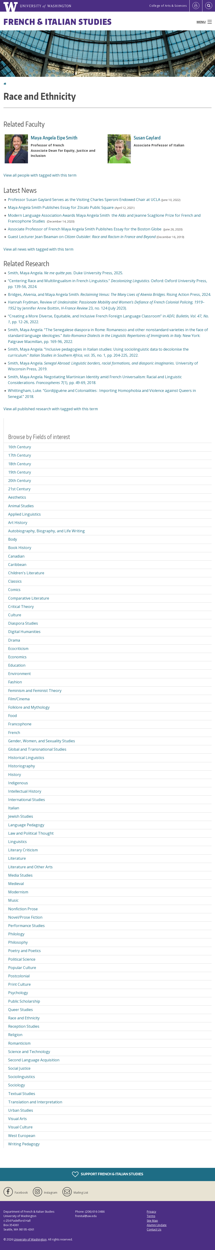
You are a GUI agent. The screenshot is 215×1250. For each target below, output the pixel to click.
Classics (15, 581)
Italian (13, 808)
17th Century (19, 455)
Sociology (16, 1085)
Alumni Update (157, 1225)
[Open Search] (208, 6)
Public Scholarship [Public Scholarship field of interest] (24, 1001)
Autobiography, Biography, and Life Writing (46, 530)
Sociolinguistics (21, 1076)
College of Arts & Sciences (168, 6)
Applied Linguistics (24, 514)
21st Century (19, 488)
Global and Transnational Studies (37, 749)
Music (13, 900)
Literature (17, 858)
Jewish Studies (20, 816)
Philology (16, 934)
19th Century (19, 472)
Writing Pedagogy (24, 1144)
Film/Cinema (19, 698)
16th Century (19, 446)
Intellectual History (24, 791)
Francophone (19, 724)
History (14, 774)
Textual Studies (21, 1093)
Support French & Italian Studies (107, 1174)
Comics (14, 589)
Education (16, 665)
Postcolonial (19, 976)
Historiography (21, 766)
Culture (14, 614)
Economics (17, 656)
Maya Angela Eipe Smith (54, 138)
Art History (17, 522)
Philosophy (18, 942)
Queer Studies (20, 1009)
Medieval (16, 883)
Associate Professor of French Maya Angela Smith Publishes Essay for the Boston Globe (85, 229)
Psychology (18, 992)
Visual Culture (20, 1127)
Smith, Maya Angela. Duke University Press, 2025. (65, 272)
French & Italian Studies (57, 22)
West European (21, 1135)
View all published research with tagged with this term (50, 408)
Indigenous (18, 782)
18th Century (19, 463)
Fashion (15, 682)
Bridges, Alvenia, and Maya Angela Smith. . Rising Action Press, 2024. (109, 294)
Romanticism (19, 1043)
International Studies (26, 799)
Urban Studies (20, 1110)
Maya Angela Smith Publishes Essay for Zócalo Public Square (61, 207)
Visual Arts (17, 1118)
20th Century (19, 480)
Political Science (21, 959)
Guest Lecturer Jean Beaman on (82, 236)
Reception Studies (23, 1026)
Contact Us (154, 1229)
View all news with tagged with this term (38, 249)
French (14, 732)
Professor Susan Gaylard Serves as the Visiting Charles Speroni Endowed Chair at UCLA (84, 199)
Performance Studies (26, 925)
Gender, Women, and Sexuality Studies (41, 740)
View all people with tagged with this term (39, 175)
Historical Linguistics (26, 757)
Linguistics (17, 841)
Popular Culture (22, 967)
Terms (151, 1216)
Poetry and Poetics (24, 950)
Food (12, 715)
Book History (19, 547)
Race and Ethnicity (24, 1018)
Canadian (16, 556)
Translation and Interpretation (35, 1102)
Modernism (18, 892)
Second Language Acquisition (33, 1060)
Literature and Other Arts (30, 866)
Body (12, 539)
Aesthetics (17, 497)
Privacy (151, 1212)
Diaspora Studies (23, 623)
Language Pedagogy (26, 824)
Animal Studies (21, 505)
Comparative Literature (28, 598)
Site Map (152, 1221)
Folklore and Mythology (29, 707)
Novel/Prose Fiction (25, 917)
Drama (14, 640)
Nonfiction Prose (23, 908)
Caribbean (17, 564)
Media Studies (20, 875)
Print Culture (19, 984)
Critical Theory (21, 606)
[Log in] (196, 6)
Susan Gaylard (147, 138)
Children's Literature (26, 572)
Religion (15, 1034)
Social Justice (19, 1068)
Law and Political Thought (31, 833)
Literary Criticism (23, 850)
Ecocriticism (18, 648)
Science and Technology (29, 1051)
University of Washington (30, 1239)
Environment (19, 673)
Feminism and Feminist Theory (34, 690)
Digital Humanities (24, 631)
